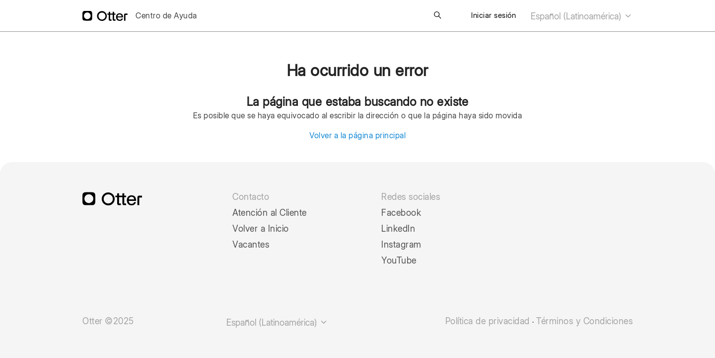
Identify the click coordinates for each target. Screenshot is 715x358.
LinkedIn (398, 229)
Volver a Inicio (260, 229)
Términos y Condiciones (584, 321)
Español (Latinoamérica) (582, 16)
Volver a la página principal (357, 135)
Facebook (401, 213)
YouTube (399, 261)
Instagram (401, 245)
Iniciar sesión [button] (493, 15)
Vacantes (250, 245)
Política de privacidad (487, 321)
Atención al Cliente (269, 213)
